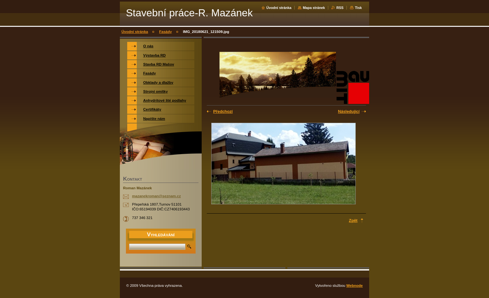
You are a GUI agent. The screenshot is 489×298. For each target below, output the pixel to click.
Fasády (165, 32)
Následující (349, 111)
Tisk (358, 8)
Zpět (353, 220)
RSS (339, 8)
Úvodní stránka (278, 8)
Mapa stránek (314, 8)
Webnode (354, 285)
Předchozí (223, 111)
